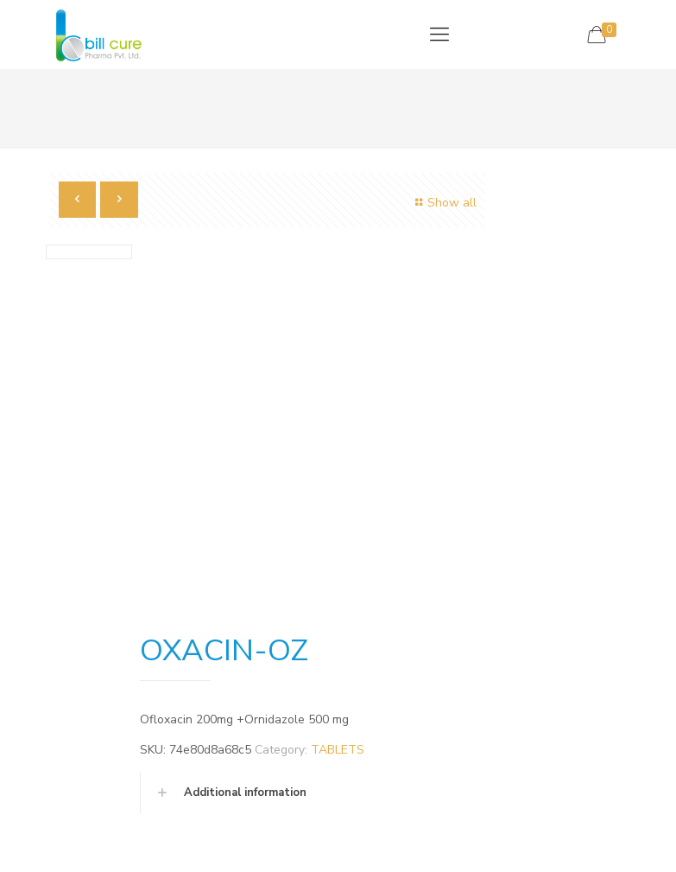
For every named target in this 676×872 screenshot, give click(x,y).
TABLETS (337, 750)
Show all (444, 202)
